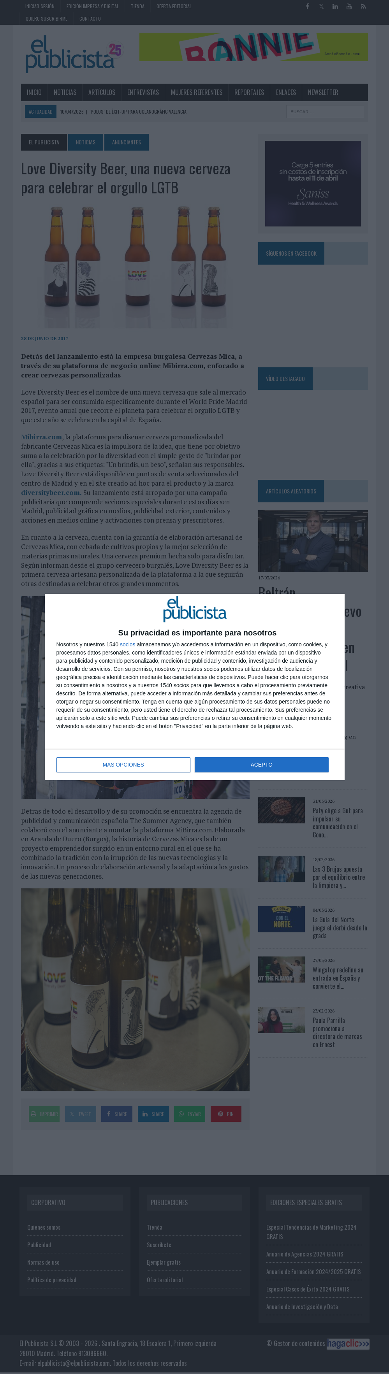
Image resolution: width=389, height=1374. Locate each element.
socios (128, 645)
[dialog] (195, 687)
